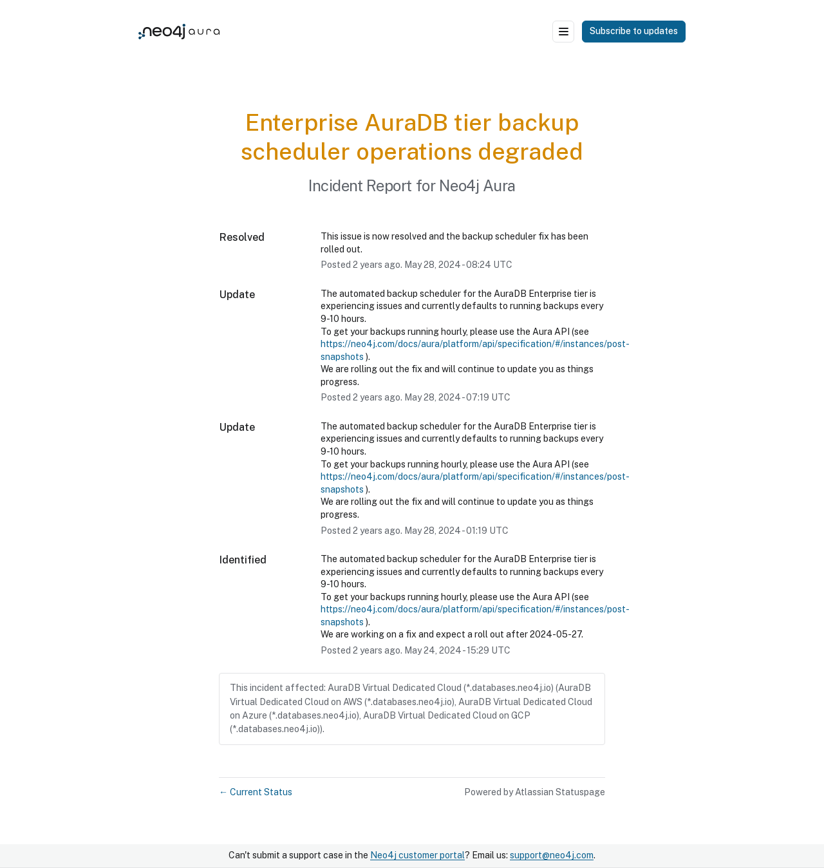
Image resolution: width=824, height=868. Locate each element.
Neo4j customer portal (417, 855)
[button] (634, 31)
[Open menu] (563, 31)
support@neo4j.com (552, 855)
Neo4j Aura (477, 185)
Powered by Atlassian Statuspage (534, 792)
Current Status (255, 792)
